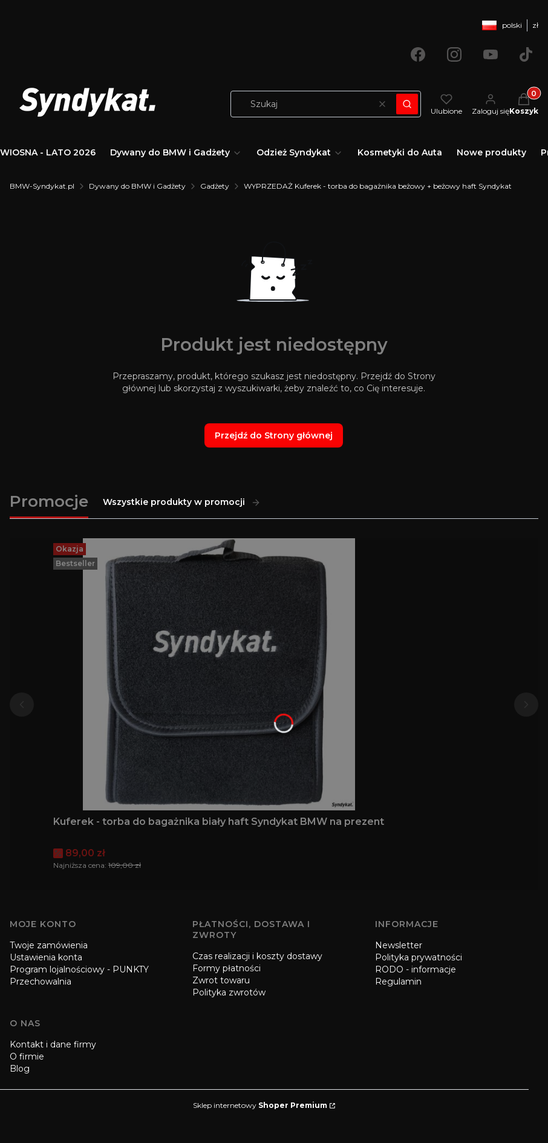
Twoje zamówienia (49, 945)
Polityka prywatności (418, 957)
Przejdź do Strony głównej (274, 435)
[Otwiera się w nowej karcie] (418, 54)
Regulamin (398, 981)
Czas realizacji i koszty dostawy (257, 956)
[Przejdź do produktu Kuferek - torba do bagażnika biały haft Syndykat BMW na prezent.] (219, 674)
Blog (20, 1068)
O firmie (27, 1056)
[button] (407, 104)
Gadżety (214, 185)
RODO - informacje (415, 969)
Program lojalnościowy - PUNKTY (79, 969)
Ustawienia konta (46, 957)
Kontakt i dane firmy (53, 1044)
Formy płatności (226, 968)
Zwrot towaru (221, 980)
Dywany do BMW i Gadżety (137, 185)
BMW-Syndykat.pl (42, 185)
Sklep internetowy (260, 1105)
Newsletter (398, 945)
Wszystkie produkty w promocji (182, 502)
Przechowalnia (40, 981)
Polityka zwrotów (229, 992)
